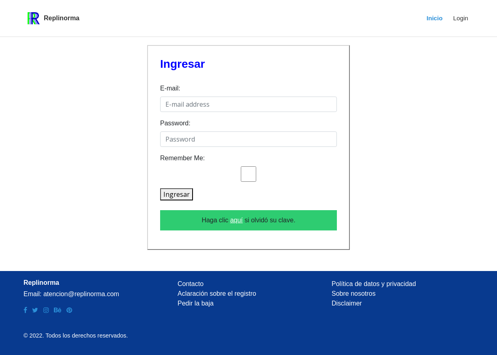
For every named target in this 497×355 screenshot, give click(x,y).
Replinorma (61, 18)
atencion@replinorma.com (81, 293)
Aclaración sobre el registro (217, 293)
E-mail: (170, 88)
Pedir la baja (196, 303)
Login (460, 18)
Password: (175, 123)
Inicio (434, 18)
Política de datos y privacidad (374, 283)
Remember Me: (182, 158)
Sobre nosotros (354, 293)
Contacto (191, 283)
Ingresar (176, 194)
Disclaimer (347, 303)
